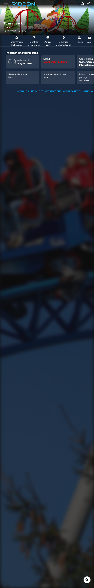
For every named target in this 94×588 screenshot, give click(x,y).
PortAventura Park (14, 30)
